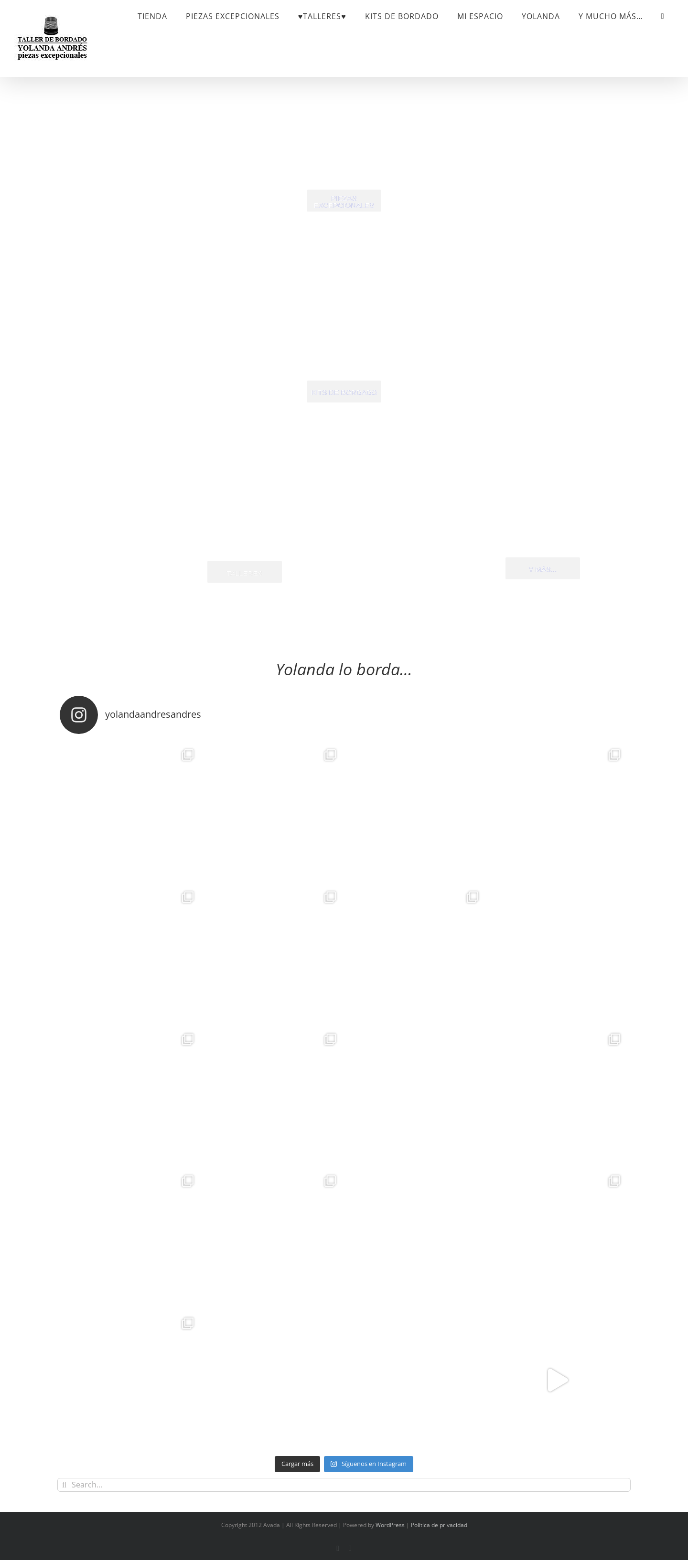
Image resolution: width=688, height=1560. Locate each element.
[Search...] (344, 1485)
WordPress (390, 1525)
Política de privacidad (439, 1525)
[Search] (64, 1485)
